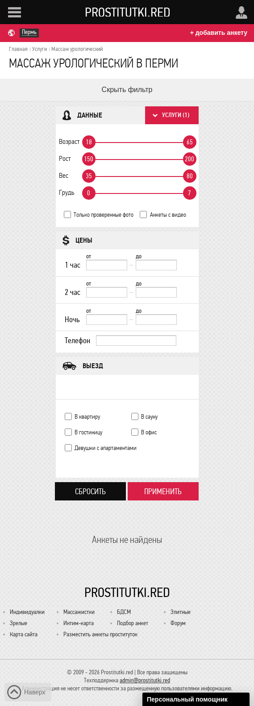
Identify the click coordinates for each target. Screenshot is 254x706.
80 (190, 176)
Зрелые (18, 623)
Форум (178, 623)
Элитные (181, 612)
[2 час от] (106, 292)
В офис (149, 432)
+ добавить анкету (218, 32)
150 (88, 159)
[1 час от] (106, 265)
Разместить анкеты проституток (100, 634)
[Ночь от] (106, 319)
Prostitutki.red (128, 12)
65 (190, 142)
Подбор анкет (132, 623)
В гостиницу (88, 432)
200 (189, 159)
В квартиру (87, 416)
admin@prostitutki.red (145, 680)
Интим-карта (78, 623)
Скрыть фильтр (127, 89)
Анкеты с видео (168, 215)
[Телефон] (136, 340)
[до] (156, 265)
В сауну (149, 416)
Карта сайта (23, 634)
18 (89, 142)
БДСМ (124, 612)
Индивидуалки (27, 612)
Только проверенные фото (103, 215)
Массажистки (79, 612)
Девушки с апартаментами (106, 448)
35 (89, 176)
